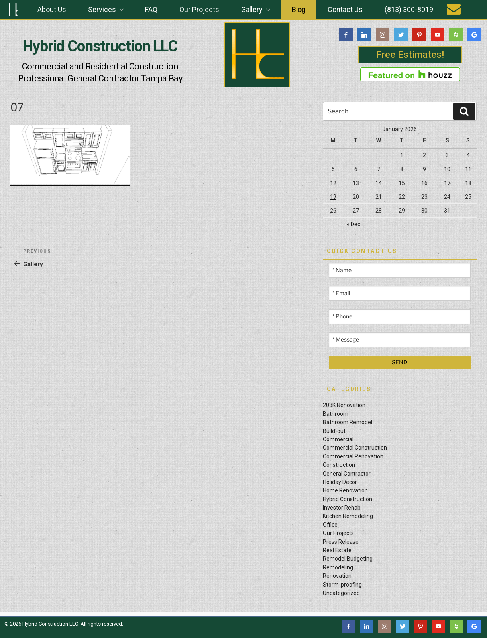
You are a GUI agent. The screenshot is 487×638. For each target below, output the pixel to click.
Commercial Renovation (353, 456)
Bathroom (335, 414)
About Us (51, 9)
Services (106, 9)
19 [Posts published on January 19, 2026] (333, 197)
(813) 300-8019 (409, 9)
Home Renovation (345, 490)
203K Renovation (344, 405)
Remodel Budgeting (348, 558)
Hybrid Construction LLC (100, 46)
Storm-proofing (342, 584)
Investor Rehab (342, 507)
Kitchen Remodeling (348, 516)
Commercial (338, 439)
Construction (339, 465)
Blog (299, 9)
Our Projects (199, 9)
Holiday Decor (340, 482)
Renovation (337, 576)
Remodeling (338, 567)
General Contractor (347, 473)
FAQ (151, 9)
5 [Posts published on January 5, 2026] (333, 169)
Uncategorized (341, 593)
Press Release (341, 542)
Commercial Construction (355, 447)
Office (330, 524)
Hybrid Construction (347, 499)
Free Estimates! (410, 54)
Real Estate (337, 550)
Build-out (334, 431)
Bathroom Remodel (347, 422)
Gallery (256, 9)
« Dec (353, 224)
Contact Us (345, 9)
